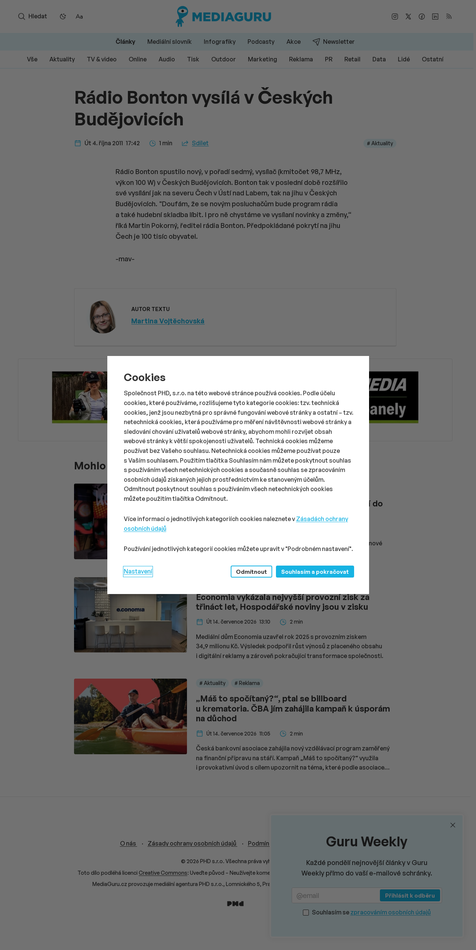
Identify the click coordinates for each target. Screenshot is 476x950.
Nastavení (138, 571)
